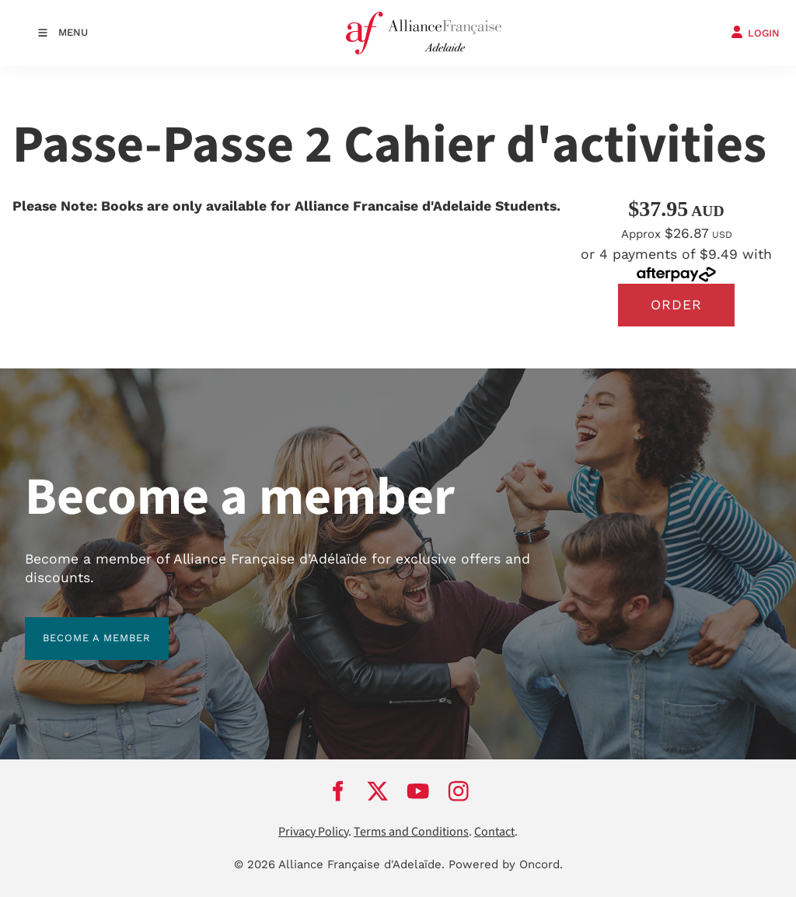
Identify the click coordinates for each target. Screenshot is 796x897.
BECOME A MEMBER (79, 626)
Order (676, 304)
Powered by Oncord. (506, 864)
